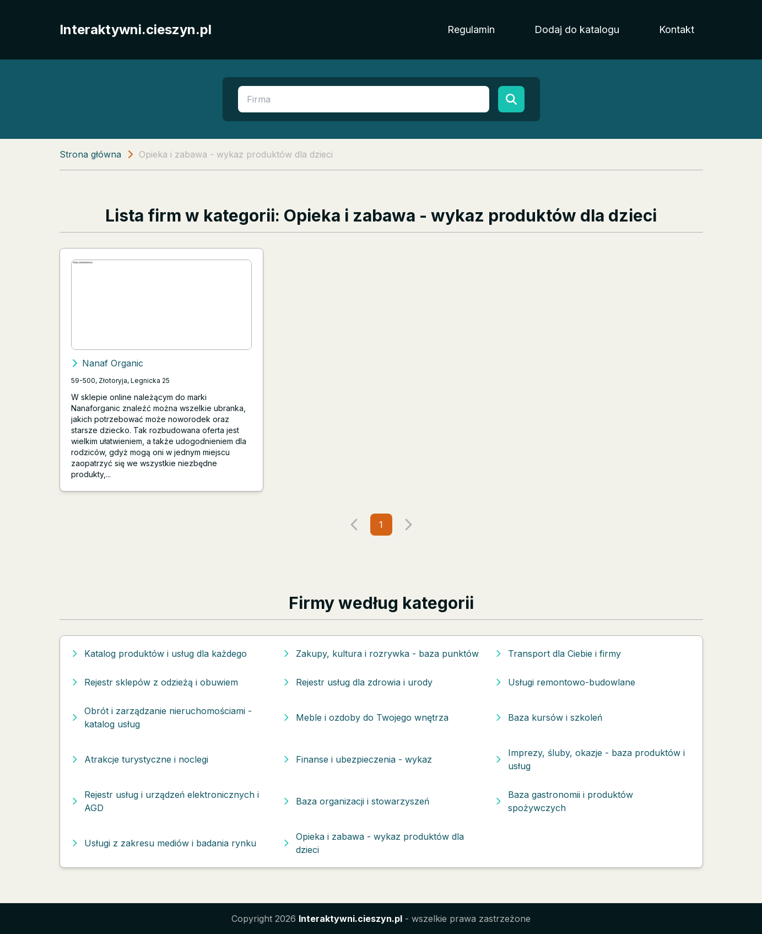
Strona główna (90, 154)
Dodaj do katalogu (576, 29)
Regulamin (471, 29)
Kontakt (676, 29)
